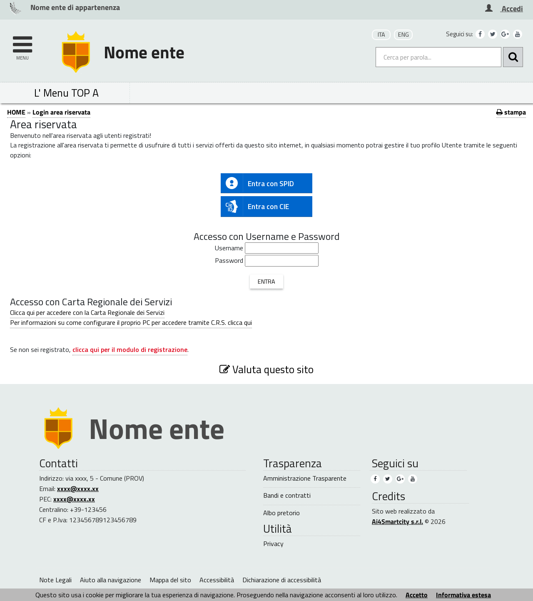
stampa (511, 112)
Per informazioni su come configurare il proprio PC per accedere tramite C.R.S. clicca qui (131, 322)
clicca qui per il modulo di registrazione (129, 349)
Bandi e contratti (287, 495)
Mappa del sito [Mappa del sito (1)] (170, 580)
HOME (16, 112)
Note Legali (55, 580)
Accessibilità (216, 580)
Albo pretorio (281, 513)
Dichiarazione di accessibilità (281, 580)
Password (229, 260)
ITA (381, 34)
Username (229, 248)
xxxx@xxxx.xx (78, 489)
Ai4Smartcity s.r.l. (397, 521)
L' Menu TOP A (66, 93)
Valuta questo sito (266, 369)
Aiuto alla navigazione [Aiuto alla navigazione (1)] (110, 580)
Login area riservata (61, 112)
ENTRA (266, 281)
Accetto (417, 595)
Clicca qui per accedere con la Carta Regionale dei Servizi (87, 312)
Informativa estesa (463, 595)
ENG (403, 34)
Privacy (273, 544)
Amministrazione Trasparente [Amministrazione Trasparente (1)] (304, 478)
